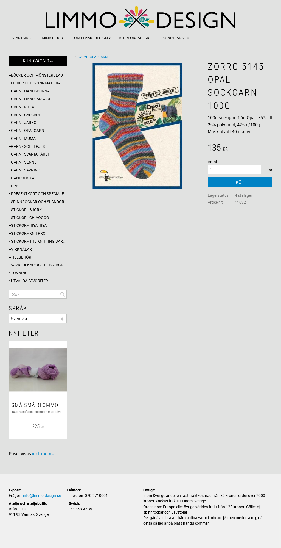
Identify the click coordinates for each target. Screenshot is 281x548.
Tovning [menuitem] (19, 272)
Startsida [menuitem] (21, 37)
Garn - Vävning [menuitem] (25, 170)
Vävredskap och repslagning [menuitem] (39, 264)
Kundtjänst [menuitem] (174, 37)
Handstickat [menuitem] (23, 178)
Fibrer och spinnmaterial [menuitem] (37, 82)
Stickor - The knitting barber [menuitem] (39, 241)
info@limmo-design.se (42, 495)
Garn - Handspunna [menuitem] (30, 90)
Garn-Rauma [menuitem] (23, 138)
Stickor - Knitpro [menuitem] (28, 233)
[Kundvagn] (38, 61)
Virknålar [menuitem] (21, 249)
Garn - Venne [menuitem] (23, 162)
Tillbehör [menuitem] (21, 257)
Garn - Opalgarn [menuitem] (27, 130)
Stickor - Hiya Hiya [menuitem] (29, 225)
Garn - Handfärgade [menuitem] (31, 98)
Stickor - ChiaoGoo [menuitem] (30, 217)
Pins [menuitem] (15, 186)
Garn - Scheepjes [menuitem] (28, 146)
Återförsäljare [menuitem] (135, 37)
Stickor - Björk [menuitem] (26, 209)
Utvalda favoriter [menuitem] (29, 280)
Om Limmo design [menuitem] (91, 37)
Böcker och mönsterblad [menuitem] (37, 75)
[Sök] (62, 294)
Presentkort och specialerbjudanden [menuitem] (39, 193)
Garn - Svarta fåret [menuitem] (30, 154)
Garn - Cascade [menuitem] (26, 114)
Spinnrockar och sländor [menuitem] (37, 201)
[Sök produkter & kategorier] (38, 294)
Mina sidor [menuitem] (52, 37)
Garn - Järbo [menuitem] (23, 122)
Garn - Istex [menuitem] (22, 106)
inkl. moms (43, 454)
